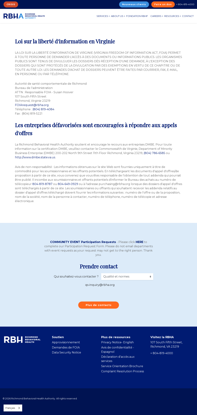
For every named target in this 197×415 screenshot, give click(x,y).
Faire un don (163, 4)
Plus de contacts (98, 305)
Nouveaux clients (134, 4)
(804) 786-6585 (154, 153)
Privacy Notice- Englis (116, 342)
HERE (139, 242)
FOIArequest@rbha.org (32, 105)
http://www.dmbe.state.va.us (35, 157)
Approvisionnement (66, 342)
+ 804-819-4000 (185, 4)
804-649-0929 (68, 184)
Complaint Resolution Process (122, 371)
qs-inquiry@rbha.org (100, 285)
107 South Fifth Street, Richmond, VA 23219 (166, 344)
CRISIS (11, 4)
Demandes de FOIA (66, 347)
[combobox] (13, 408)
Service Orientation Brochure (122, 366)
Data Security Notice (66, 352)
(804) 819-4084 (43, 109)
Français (10, 407)
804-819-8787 (42, 184)
